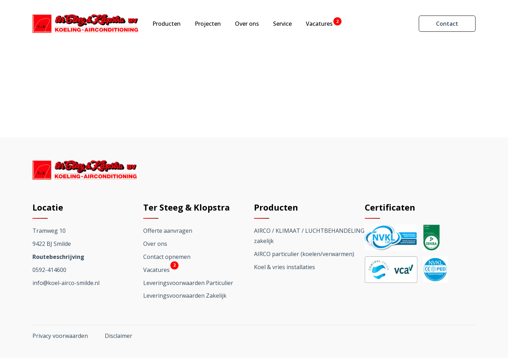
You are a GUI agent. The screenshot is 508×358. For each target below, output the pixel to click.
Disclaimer (118, 336)
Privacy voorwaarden (60, 336)
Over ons (247, 24)
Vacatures (319, 23)
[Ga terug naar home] (85, 23)
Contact (447, 24)
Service (282, 24)
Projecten (208, 24)
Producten (166, 24)
